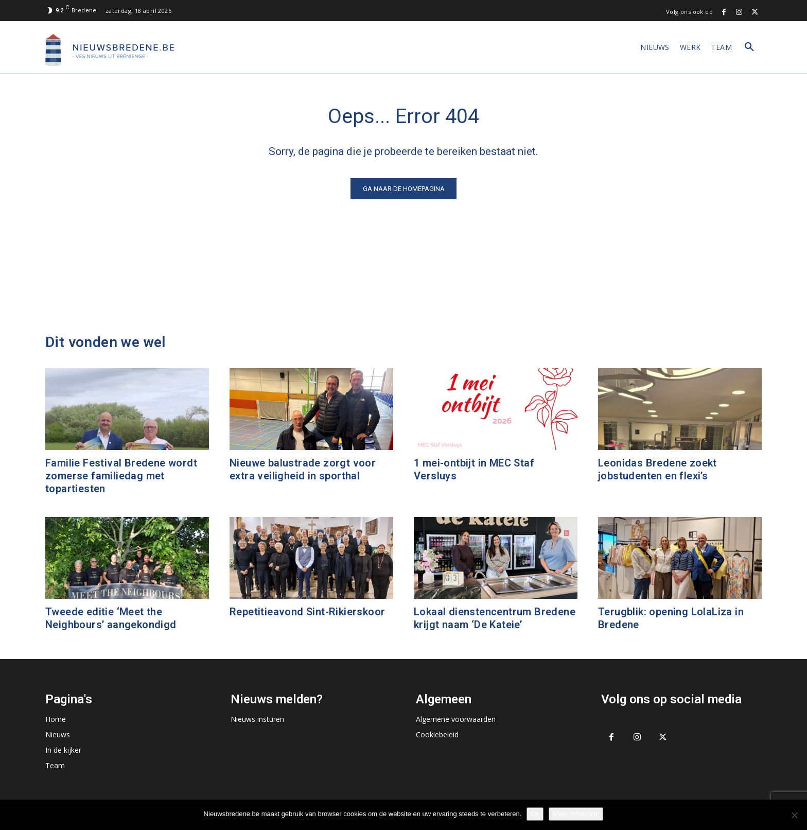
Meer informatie (576, 814)
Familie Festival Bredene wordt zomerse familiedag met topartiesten (121, 476)
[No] (794, 815)
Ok (535, 814)
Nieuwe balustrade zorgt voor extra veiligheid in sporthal (303, 469)
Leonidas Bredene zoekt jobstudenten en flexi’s (657, 469)
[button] (749, 47)
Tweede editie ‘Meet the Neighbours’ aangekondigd (111, 618)
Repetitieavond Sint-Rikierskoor (307, 612)
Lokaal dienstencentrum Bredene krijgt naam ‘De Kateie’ (494, 618)
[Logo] (109, 50)
